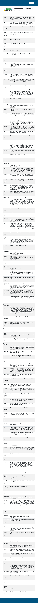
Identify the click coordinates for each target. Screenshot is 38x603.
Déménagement (6, 2)
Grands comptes (23, 2)
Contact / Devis (18, 4)
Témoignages (32, 2)
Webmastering (17, 2)
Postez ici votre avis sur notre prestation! (21, 11)
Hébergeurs (12, 2)
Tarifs (27, 2)
